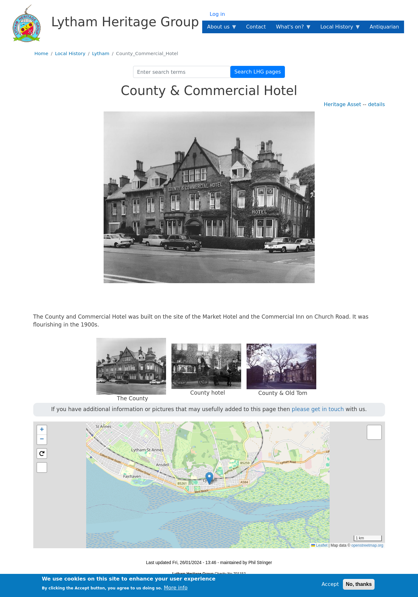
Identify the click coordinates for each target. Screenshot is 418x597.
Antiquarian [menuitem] (384, 27)
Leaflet (319, 545)
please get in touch (318, 409)
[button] (209, 478)
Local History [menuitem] (338, 28)
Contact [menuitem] (256, 27)
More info (176, 588)
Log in (217, 14)
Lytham (101, 53)
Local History (70, 53)
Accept (330, 584)
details (376, 104)
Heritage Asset (342, 104)
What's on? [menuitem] (291, 28)
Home (41, 53)
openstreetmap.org (367, 545)
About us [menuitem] (219, 28)
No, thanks (359, 584)
